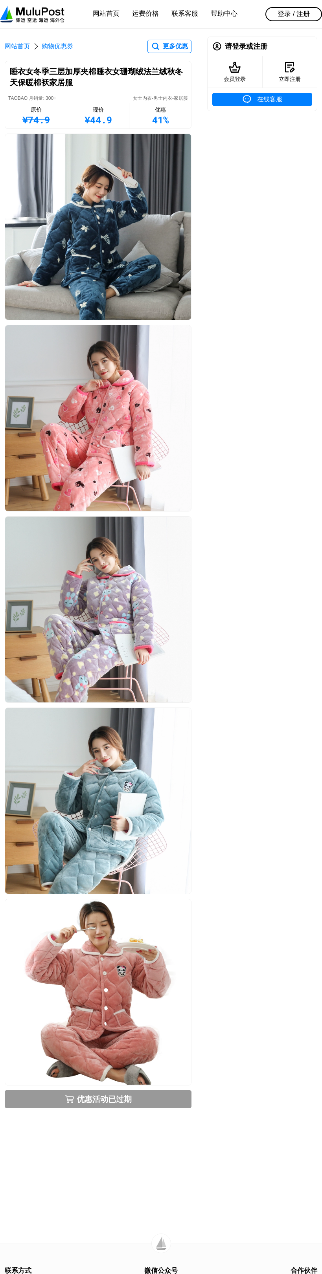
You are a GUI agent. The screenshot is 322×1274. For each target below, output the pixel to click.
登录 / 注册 (294, 14)
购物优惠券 (57, 46)
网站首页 (106, 13)
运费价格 (145, 13)
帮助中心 (224, 13)
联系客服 (184, 13)
